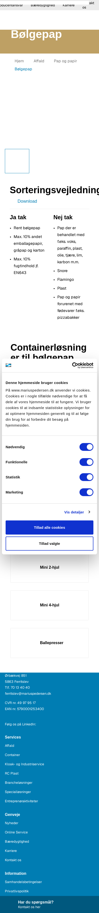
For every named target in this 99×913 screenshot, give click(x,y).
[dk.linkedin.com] (41, 724)
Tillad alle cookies (49, 527)
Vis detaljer (74, 512)
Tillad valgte (49, 543)
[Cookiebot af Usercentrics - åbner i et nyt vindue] (72, 365)
